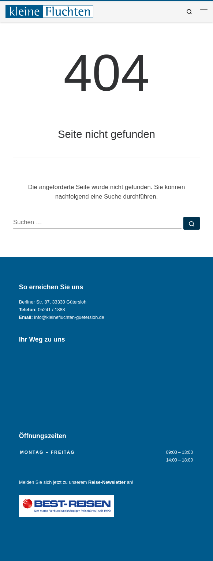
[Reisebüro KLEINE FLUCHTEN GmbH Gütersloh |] (49, 11)
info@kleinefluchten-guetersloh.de (69, 317)
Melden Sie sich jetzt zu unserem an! (76, 482)
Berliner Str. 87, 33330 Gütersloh (52, 302)
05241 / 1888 (51, 309)
